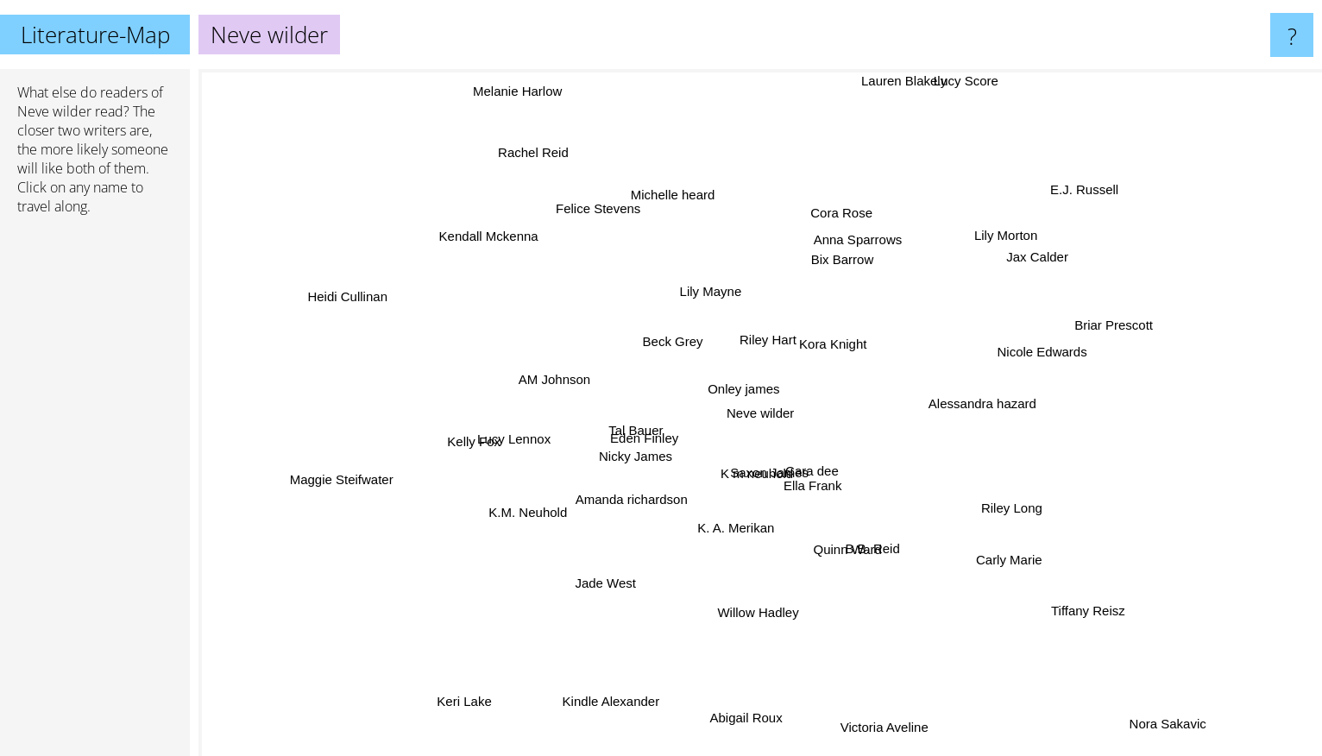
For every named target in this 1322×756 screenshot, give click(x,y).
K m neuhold (737, 505)
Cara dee (845, 483)
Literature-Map (95, 34)
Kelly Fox (484, 450)
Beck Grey (674, 350)
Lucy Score (949, 93)
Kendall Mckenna (492, 250)
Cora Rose (840, 227)
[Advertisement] (95, 493)
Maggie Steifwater (376, 470)
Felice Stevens (609, 224)
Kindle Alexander (617, 678)
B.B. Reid (864, 537)
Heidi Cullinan (366, 300)
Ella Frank (838, 507)
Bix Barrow (859, 274)
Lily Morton (1025, 225)
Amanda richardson (652, 495)
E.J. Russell (1088, 193)
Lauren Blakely (897, 93)
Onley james (748, 363)
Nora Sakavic (1145, 704)
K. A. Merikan (754, 530)
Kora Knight (858, 341)
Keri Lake (470, 690)
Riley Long (984, 501)
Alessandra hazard (1019, 402)
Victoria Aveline (883, 710)
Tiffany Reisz (1066, 590)
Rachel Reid (523, 148)
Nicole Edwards (1028, 329)
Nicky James (621, 445)
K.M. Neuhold (532, 524)
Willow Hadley (755, 587)
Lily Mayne (735, 264)
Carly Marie (975, 552)
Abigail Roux (742, 706)
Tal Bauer (592, 416)
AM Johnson (574, 391)
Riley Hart (771, 330)
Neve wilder (54, 111)
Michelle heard (686, 195)
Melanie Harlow (524, 110)
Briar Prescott (1093, 331)
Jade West (604, 581)
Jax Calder (1020, 268)
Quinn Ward (845, 552)
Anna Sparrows (840, 244)
